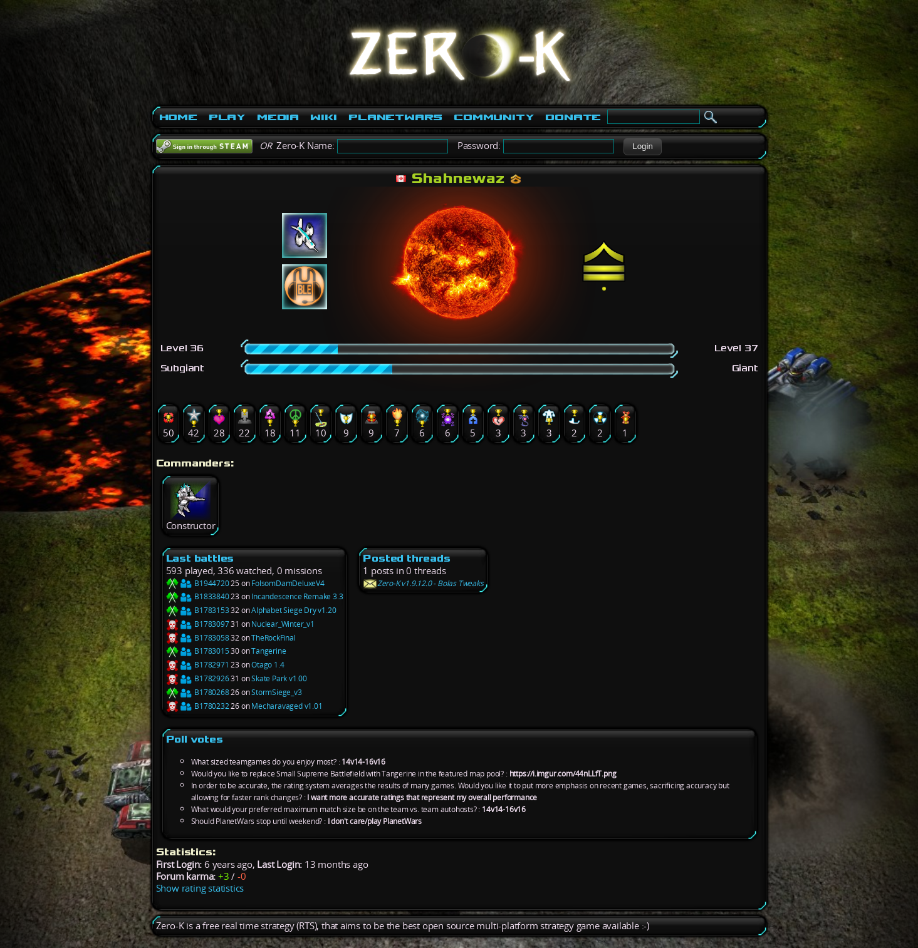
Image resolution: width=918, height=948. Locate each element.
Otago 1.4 (267, 664)
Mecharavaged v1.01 (286, 706)
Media (278, 117)
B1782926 (197, 678)
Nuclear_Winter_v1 (283, 624)
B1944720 (197, 583)
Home (178, 117)
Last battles (200, 558)
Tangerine (268, 651)
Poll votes (194, 739)
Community (494, 117)
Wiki (323, 117)
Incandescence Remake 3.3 (297, 596)
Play (227, 117)
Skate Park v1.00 (279, 678)
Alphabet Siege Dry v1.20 (293, 610)
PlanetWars (395, 117)
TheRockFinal (273, 637)
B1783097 (197, 624)
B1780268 (197, 692)
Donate (573, 117)
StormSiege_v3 (276, 692)
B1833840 (197, 596)
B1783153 (197, 610)
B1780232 (197, 706)
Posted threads (406, 558)
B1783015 (197, 651)
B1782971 (197, 664)
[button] (642, 146)
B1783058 (197, 637)
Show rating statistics (200, 888)
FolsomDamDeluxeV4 (288, 583)
